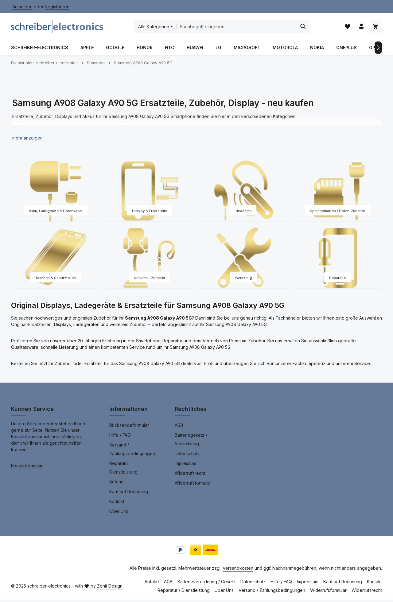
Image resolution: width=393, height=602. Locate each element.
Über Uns (118, 513)
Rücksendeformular (129, 427)
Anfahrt (116, 484)
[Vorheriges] (14, 50)
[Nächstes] (378, 50)
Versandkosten (238, 570)
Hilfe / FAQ (120, 437)
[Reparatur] (337, 260)
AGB (179, 427)
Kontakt (116, 503)
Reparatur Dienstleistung (123, 470)
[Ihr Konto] (361, 27)
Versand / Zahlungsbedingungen (132, 451)
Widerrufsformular (193, 485)
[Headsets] (243, 193)
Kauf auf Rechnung (128, 494)
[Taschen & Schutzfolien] (55, 260)
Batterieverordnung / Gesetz (206, 584)
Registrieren (57, 6)
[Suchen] (302, 27)
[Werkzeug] (243, 260)
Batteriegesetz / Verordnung (191, 442)
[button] (27, 140)
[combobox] (235, 27)
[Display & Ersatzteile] (149, 193)
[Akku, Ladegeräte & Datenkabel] (55, 193)
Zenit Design (110, 588)
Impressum (185, 465)
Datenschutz (187, 455)
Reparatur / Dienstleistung (184, 592)
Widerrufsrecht (190, 475)
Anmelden (22, 6)
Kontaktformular (27, 468)
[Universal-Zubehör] (149, 260)
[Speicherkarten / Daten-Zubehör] (337, 193)
